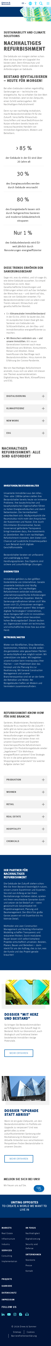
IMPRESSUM (8, 1300)
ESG (25, 433)
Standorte (30, 1260)
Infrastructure (8, 1239)
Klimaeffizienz (25, 408)
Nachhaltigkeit (33, 1233)
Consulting (7, 1256)
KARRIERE (7, 1286)
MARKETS (7, 1228)
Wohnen (25, 792)
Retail (25, 804)
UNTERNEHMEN (33, 1255)
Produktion (25, 779)
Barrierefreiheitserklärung (24, 1336)
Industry (6, 1244)
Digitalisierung (25, 396)
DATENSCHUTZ (9, 1293)
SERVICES (7, 1250)
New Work (25, 420)
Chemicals (25, 841)
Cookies (31, 1332)
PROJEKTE (7, 1279)
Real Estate (25, 816)
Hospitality (25, 829)
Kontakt (29, 1271)
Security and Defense (32, 1246)
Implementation (9, 1261)
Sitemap (17, 1332)
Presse (29, 1266)
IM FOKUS (31, 1228)
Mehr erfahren (19, 1053)
